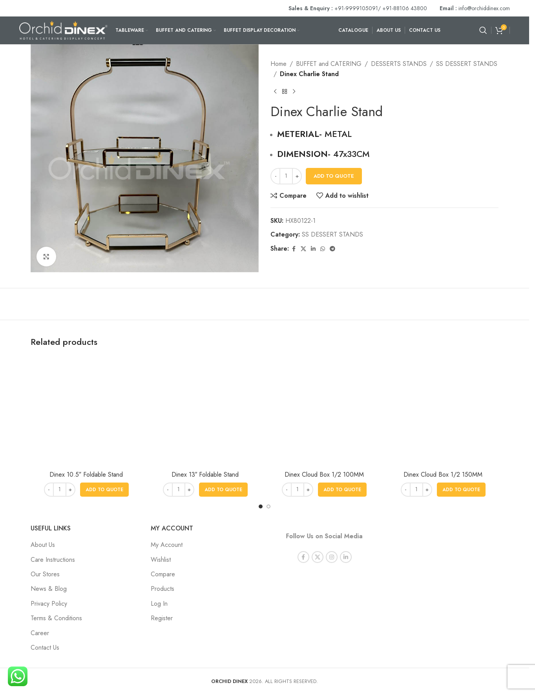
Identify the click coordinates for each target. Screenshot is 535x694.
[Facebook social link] (293, 249)
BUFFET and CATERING (329, 63)
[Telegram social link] (332, 249)
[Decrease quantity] (275, 176)
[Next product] (294, 91)
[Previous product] (275, 91)
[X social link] (303, 249)
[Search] (483, 30)
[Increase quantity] (297, 176)
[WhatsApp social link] (322, 249)
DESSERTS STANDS (399, 63)
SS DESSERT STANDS (466, 63)
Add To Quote (334, 176)
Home (278, 63)
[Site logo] (63, 29)
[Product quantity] (286, 176)
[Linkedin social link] (313, 249)
